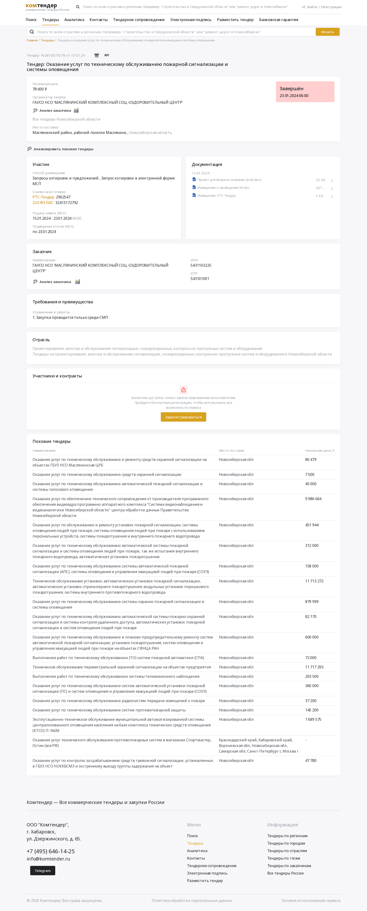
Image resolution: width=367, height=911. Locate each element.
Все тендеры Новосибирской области (66, 121)
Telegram (43, 872)
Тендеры (50, 19)
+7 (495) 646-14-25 (51, 853)
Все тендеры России (285, 875)
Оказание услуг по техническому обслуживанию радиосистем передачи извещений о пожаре (119, 702)
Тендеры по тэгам (283, 860)
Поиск (31, 19)
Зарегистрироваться (183, 418)
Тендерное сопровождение (139, 19)
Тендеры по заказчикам (289, 867)
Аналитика (74, 19)
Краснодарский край (238, 742)
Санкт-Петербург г (264, 753)
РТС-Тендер (43, 199)
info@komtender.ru (48, 860)
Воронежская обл (234, 747)
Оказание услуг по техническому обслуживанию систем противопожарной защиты (109, 712)
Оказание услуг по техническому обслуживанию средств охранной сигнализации (107, 476)
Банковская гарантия (278, 19)
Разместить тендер (235, 19)
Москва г (290, 753)
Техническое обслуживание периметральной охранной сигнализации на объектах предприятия (122, 669)
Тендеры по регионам (287, 837)
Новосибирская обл (236, 461)
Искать (327, 34)
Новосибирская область (150, 134)
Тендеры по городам (286, 845)
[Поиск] (78, 6)
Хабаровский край (275, 742)
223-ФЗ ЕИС (43, 204)
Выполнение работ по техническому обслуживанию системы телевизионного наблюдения (116, 678)
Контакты (98, 19)
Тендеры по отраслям (287, 852)
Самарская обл (232, 753)
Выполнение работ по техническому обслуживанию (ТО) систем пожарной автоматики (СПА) (118, 659)
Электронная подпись (191, 19)
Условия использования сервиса (311, 902)
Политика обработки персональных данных (192, 902)
